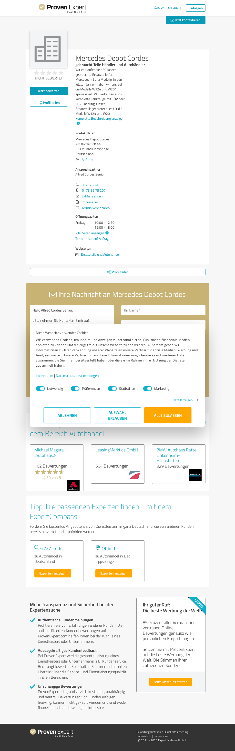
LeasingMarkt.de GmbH (116, 450)
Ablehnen (67, 415)
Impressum (52, 375)
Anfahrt (87, 159)
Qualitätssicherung (176, 732)
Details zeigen (175, 400)
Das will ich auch (167, 7)
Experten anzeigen (52, 573)
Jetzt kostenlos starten (170, 681)
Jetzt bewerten (49, 90)
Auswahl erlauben (117, 415)
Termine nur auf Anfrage (92, 238)
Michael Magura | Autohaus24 (50, 452)
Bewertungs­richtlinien (149, 732)
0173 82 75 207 (94, 190)
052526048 (90, 185)
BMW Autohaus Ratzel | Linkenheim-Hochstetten (177, 455)
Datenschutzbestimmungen (85, 375)
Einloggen (195, 8)
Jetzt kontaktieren (186, 20)
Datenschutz (144, 736)
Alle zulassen (168, 415)
